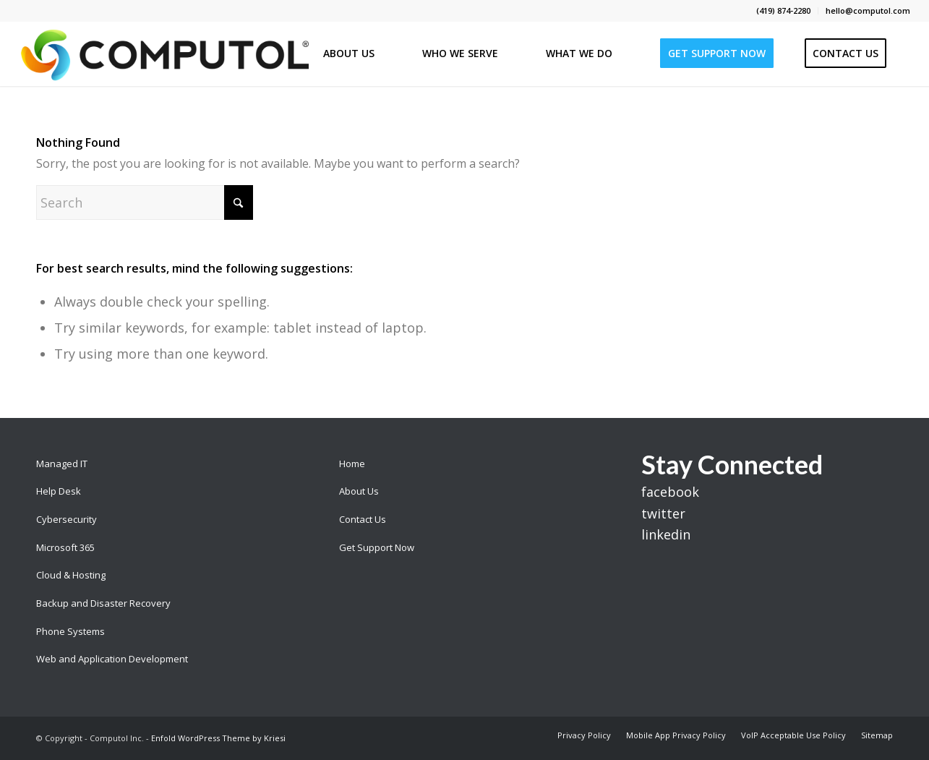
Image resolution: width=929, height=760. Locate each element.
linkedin (665, 534)
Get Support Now (376, 547)
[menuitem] (783, 10)
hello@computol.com (868, 10)
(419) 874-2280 (783, 10)
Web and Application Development (112, 658)
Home (352, 463)
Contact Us (362, 519)
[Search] (144, 202)
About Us (359, 491)
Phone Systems (70, 631)
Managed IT (61, 463)
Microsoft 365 (65, 547)
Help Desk (58, 491)
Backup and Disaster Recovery (103, 603)
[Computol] (164, 53)
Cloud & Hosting (71, 574)
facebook (670, 491)
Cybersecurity (66, 519)
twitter (663, 513)
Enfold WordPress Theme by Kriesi (218, 738)
